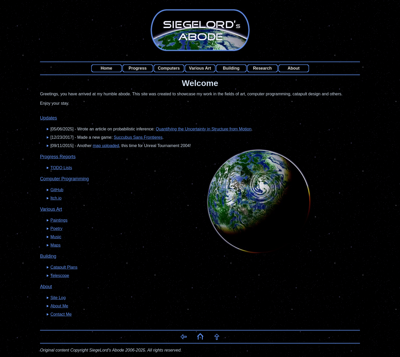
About (293, 68)
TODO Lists (61, 168)
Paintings (59, 220)
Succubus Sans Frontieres (138, 137)
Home (106, 68)
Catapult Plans (63, 267)
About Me (59, 306)
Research (262, 68)
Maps (55, 245)
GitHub (56, 190)
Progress (138, 68)
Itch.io (56, 198)
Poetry (56, 228)
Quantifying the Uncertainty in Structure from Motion (203, 129)
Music (55, 237)
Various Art (200, 68)
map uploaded (106, 145)
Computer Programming (64, 178)
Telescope (59, 275)
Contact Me (61, 314)
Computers (169, 68)
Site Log (58, 297)
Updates (48, 118)
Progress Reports (58, 156)
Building (231, 68)
